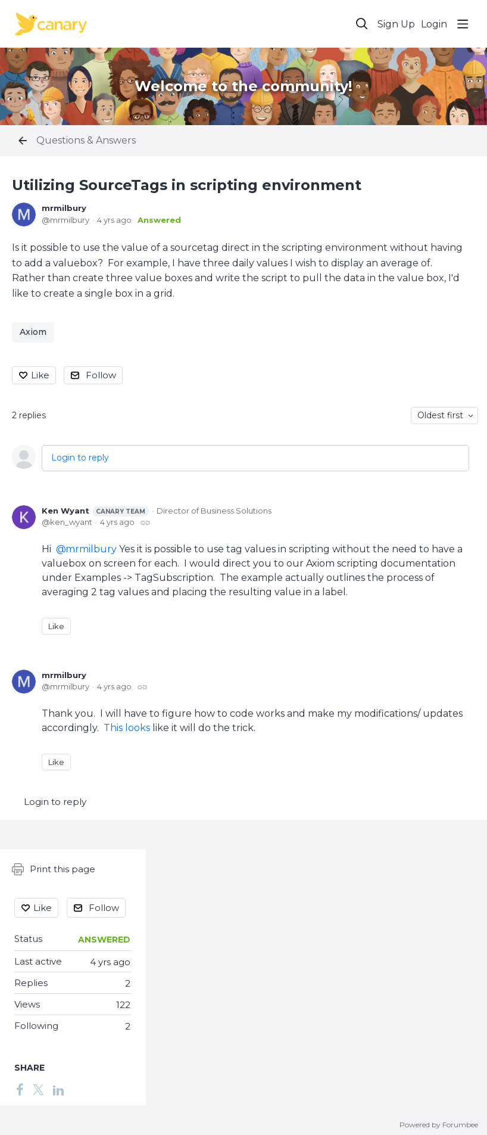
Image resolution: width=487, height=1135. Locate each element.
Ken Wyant (95, 511)
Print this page (53, 869)
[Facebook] (19, 1089)
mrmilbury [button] (91, 549)
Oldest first (440, 415)
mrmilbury (64, 208)
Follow (101, 375)
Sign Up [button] (396, 24)
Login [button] (434, 24)
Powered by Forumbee (438, 1125)
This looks (127, 727)
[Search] (362, 24)
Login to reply (80, 457)
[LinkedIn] (58, 1089)
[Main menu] (462, 24)
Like (40, 375)
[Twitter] (38, 1089)
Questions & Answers (86, 140)
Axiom (33, 331)
